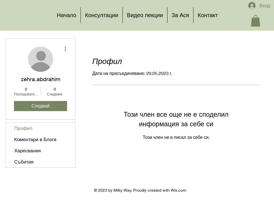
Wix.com (178, 190)
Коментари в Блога (35, 139)
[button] (255, 21)
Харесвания (27, 150)
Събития (24, 162)
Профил (23, 128)
